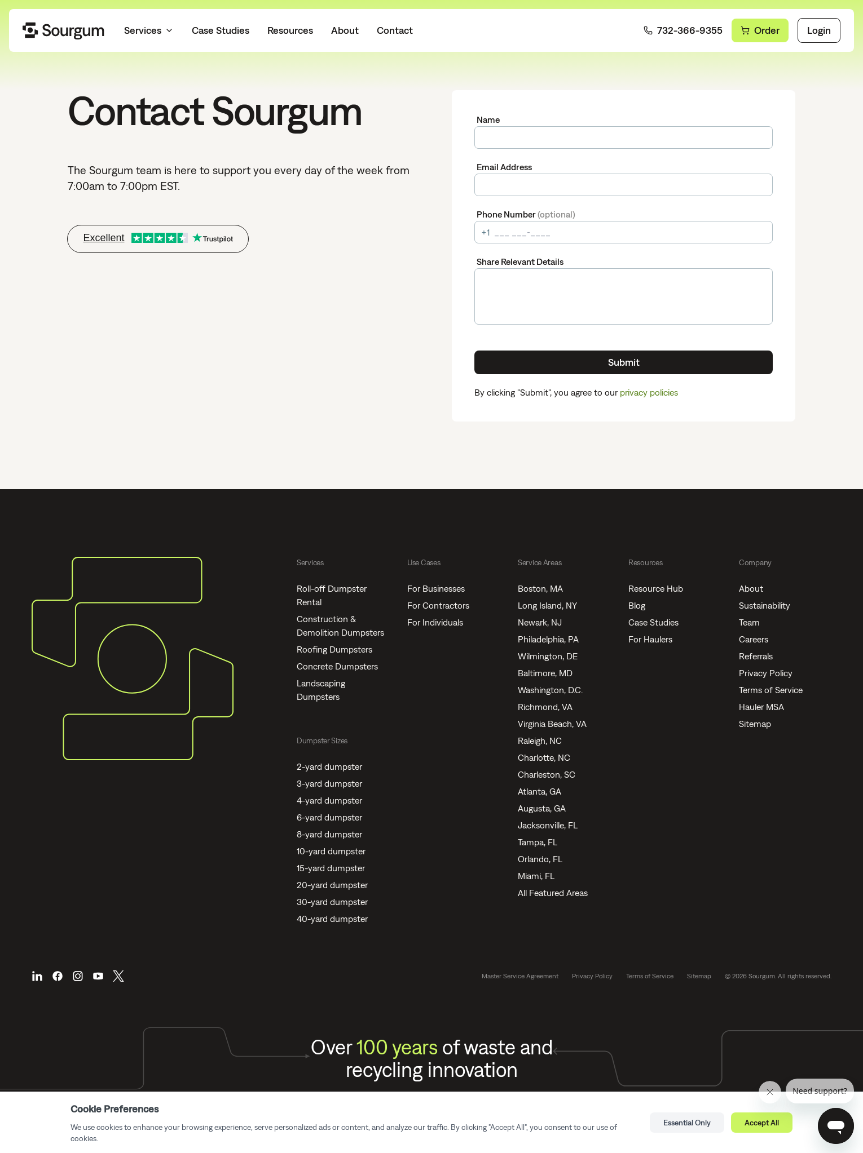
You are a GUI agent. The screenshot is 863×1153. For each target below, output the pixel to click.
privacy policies (649, 392)
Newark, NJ (540, 622)
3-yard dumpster (329, 783)
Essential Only (687, 1122)
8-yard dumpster (329, 834)
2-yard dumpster (329, 766)
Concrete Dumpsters (337, 666)
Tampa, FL (537, 842)
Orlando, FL (540, 859)
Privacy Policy (765, 673)
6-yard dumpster (329, 817)
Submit (624, 362)
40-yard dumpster (332, 918)
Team (749, 622)
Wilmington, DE (548, 656)
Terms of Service (771, 690)
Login (819, 30)
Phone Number (526, 214)
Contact (395, 30)
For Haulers (650, 639)
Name (488, 119)
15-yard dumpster (331, 868)
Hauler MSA (761, 707)
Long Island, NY (547, 605)
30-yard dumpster (332, 902)
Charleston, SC (546, 774)
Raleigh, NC (540, 740)
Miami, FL (536, 876)
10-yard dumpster (331, 851)
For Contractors (438, 605)
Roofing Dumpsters (334, 649)
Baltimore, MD (545, 673)
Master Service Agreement (520, 976)
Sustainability (764, 605)
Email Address (504, 167)
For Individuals (435, 622)
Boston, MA (540, 588)
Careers (753, 639)
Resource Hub (655, 588)
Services (149, 30)
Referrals (756, 656)
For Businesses (436, 588)
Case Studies (220, 30)
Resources (290, 30)
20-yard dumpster (332, 885)
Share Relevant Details (520, 261)
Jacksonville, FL (548, 825)
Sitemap (755, 724)
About (345, 30)
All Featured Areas (553, 893)
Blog (636, 605)
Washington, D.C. (550, 690)
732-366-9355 (683, 30)
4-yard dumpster (329, 800)
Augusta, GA (542, 808)
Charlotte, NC (544, 757)
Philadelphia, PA (548, 639)
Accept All (762, 1122)
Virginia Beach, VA (552, 724)
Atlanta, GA (539, 791)
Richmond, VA (545, 707)
